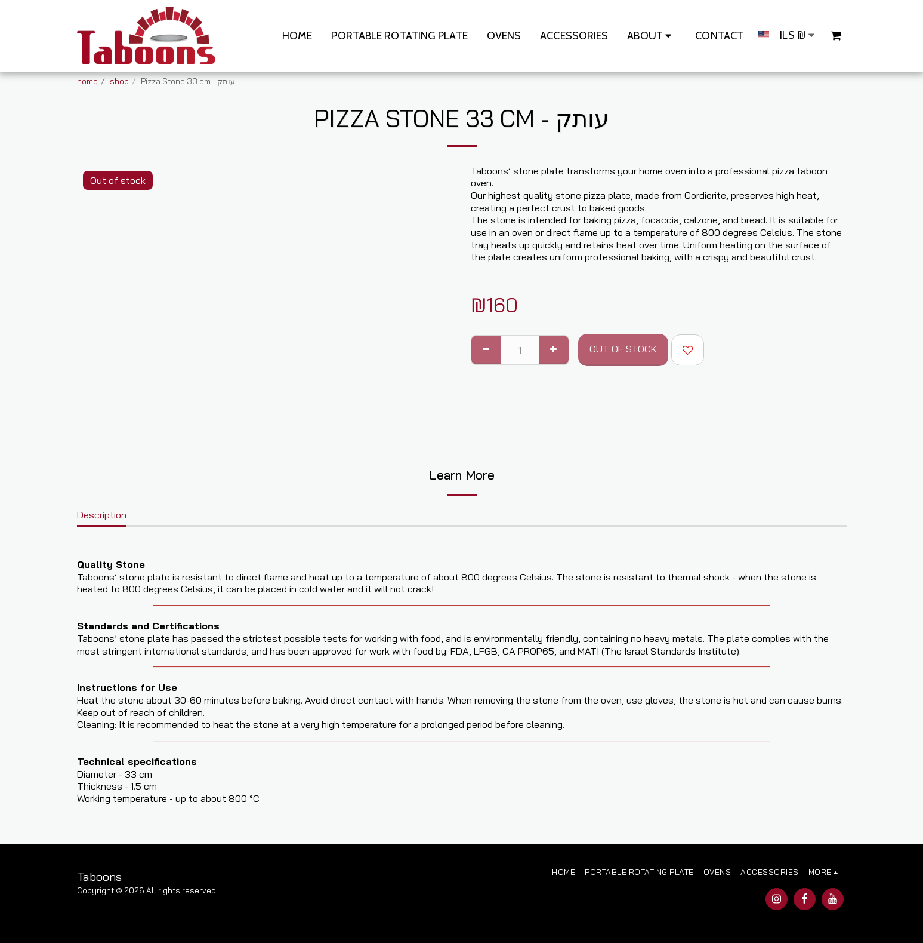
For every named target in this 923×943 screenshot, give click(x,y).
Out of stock (623, 348)
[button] (651, 36)
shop (119, 81)
